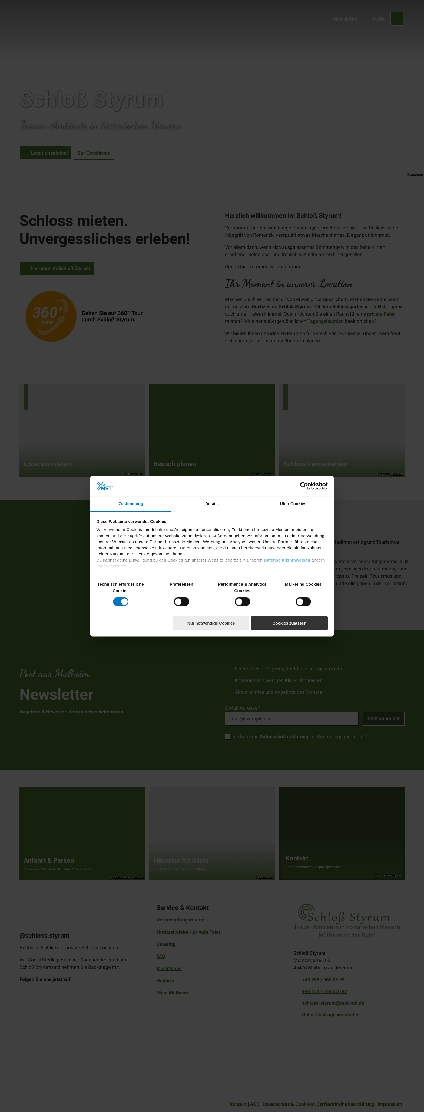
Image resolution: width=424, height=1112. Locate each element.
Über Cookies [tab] (293, 504)
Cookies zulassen (289, 623)
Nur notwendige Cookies (211, 623)
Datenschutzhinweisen (287, 560)
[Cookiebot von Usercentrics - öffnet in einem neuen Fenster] (304, 486)
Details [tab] (212, 504)
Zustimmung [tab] (131, 504)
